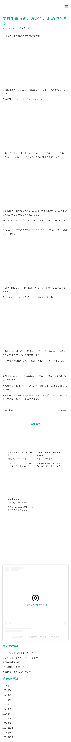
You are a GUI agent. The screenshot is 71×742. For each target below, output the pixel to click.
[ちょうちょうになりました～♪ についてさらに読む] (21, 439)
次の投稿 (63, 411)
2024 (5, 695)
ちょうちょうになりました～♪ (17, 653)
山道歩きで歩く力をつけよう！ (17, 671)
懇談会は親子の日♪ (16, 499)
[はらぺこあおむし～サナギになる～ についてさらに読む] (50, 439)
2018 (5, 723)
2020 (5, 713)
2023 (5, 699)
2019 (5, 718)
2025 (5, 690)
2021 (5, 709)
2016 (5, 732)
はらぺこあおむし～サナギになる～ (20, 657)
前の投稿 (8, 411)
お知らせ (11, 459)
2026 (5, 685)
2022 (5, 704)
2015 (5, 737)
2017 (5, 727)
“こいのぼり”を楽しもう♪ (15, 667)
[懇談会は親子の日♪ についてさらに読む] (21, 485)
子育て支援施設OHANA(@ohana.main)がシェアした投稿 (35, 637)
